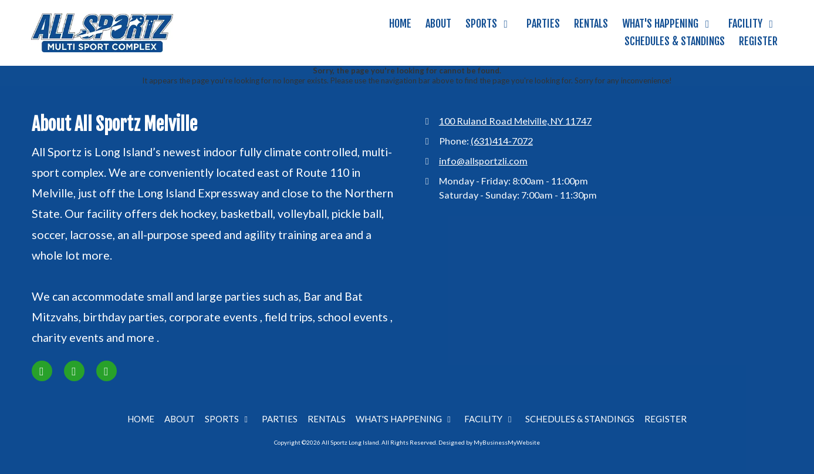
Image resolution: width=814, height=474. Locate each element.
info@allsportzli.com (483, 160)
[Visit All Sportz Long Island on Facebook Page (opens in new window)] (42, 371)
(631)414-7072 (502, 140)
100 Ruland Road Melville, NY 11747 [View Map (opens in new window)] (515, 120)
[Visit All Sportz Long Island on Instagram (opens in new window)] (74, 371)
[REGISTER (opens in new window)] (758, 42)
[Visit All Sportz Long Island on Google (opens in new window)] (106, 371)
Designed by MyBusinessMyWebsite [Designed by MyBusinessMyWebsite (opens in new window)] (489, 442)
